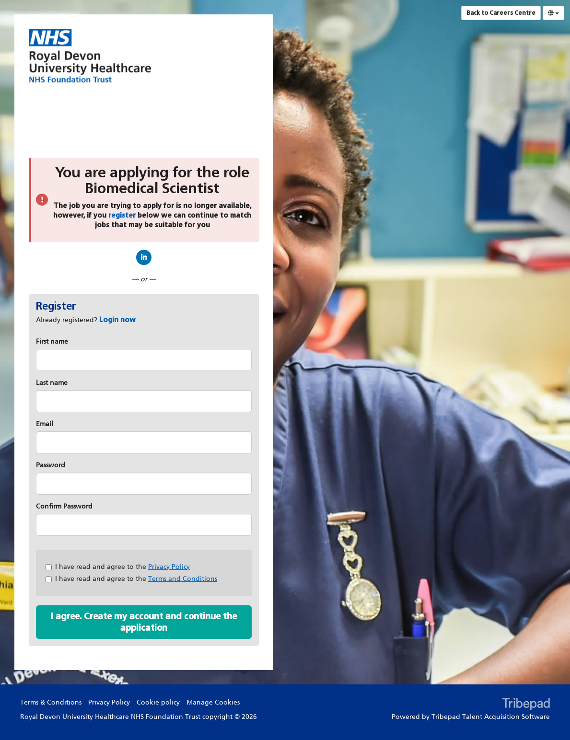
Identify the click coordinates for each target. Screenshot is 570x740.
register (122, 215)
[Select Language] (553, 13)
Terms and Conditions (182, 579)
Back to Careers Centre (500, 13)
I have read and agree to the (118, 567)
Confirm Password (64, 506)
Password (50, 465)
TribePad (526, 705)
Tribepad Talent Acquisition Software (490, 717)
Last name (52, 383)
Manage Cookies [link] (213, 702)
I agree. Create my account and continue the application (144, 622)
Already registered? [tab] (86, 320)
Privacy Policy (169, 567)
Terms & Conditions (50, 702)
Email (44, 424)
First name (52, 341)
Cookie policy (158, 702)
